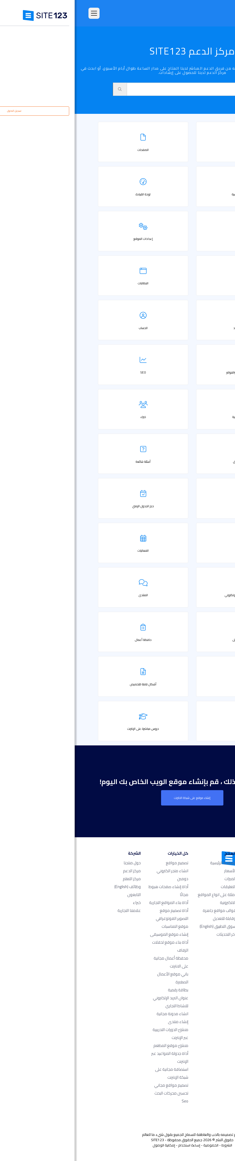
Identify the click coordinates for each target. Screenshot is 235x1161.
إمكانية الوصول (89, 1145)
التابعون (59, 894)
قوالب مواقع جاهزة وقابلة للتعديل (144, 914)
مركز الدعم (57, 871)
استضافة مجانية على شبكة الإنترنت (97, 1073)
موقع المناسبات (100, 926)
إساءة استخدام (114, 1145)
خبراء (62, 902)
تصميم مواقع (102, 863)
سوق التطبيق (143, 926)
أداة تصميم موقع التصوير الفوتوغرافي (97, 914)
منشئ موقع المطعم (96, 1045)
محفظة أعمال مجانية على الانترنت (96, 962)
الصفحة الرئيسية (148, 863)
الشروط (152, 1145)
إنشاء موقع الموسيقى (94, 934)
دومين (108, 879)
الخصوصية (136, 1145)
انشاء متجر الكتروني (98, 871)
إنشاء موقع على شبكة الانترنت (117, 798)
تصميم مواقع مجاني (96, 1085)
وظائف (53, 886)
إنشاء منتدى (103, 1021)
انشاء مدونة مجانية (98, 1014)
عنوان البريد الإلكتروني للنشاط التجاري (96, 1002)
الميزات (155, 879)
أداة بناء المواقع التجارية (94, 902)
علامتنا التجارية (54, 910)
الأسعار (155, 871)
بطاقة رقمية (103, 990)
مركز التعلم (57, 879)
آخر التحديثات (151, 934)
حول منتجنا (57, 863)
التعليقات (153, 886)
